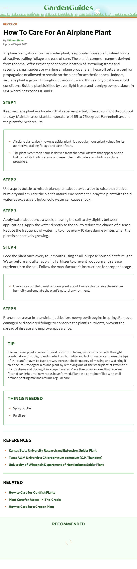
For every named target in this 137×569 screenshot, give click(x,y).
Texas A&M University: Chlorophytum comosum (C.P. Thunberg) (55, 457)
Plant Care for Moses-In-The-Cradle (35, 499)
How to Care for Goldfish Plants (32, 492)
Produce (10, 24)
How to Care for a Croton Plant (31, 506)
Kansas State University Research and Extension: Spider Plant (53, 450)
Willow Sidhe (15, 40)
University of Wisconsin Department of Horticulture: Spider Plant (56, 464)
